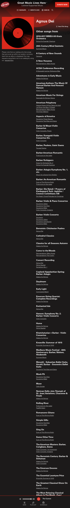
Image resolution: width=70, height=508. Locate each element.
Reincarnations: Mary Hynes (45, 64)
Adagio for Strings (42, 78)
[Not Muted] (20, 499)
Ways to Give (33, 10)
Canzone (39, 56)
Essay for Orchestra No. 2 (44, 163)
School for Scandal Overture (45, 165)
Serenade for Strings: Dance (45, 98)
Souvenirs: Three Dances (44, 119)
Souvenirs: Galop (42, 204)
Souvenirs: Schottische (43, 222)
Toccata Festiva (41, 148)
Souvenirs (39, 217)
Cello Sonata (40, 386)
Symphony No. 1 (41, 267)
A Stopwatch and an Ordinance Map (48, 71)
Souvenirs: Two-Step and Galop (46, 121)
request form (9, 60)
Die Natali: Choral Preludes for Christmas (49, 196)
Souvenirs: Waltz (41, 208)
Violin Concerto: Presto (44, 131)
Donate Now (62, 5)
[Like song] (62, 26)
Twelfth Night (40, 408)
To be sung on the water (44, 155)
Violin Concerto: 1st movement (46, 449)
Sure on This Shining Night (45, 182)
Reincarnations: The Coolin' (45, 255)
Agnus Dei (39, 231)
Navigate (21, 10)
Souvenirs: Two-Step (43, 206)
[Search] (52, 10)
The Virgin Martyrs (42, 112)
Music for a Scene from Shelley (46, 175)
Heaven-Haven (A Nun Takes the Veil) (48, 105)
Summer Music (41, 49)
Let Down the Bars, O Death (45, 107)
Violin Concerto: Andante (44, 210)
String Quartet (41, 265)
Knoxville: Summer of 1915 (45, 345)
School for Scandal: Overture (45, 41)
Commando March (42, 292)
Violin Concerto (41, 141)
